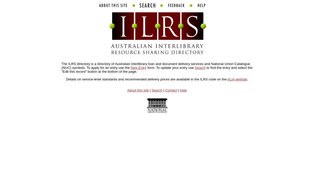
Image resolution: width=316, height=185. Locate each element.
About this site (138, 90)
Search (200, 68)
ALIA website (237, 79)
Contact (171, 90)
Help (183, 90)
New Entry (138, 68)
